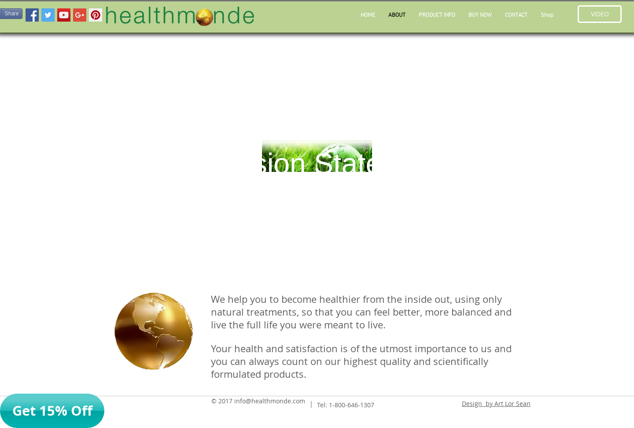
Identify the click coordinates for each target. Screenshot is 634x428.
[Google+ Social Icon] (79, 15)
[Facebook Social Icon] (32, 15)
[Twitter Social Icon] (48, 15)
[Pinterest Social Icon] (95, 15)
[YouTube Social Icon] (63, 15)
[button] (437, 15)
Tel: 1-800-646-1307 (345, 405)
